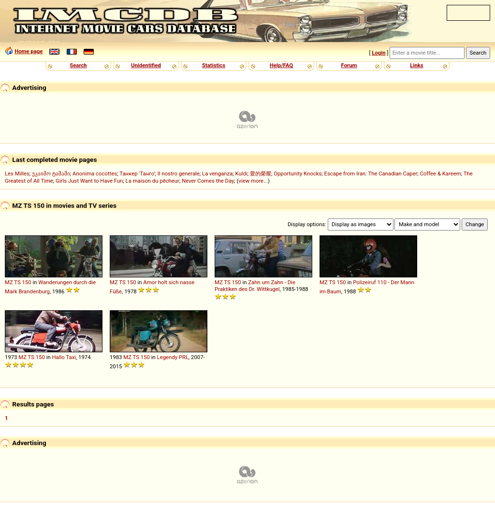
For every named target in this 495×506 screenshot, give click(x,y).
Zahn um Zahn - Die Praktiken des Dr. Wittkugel (255, 285)
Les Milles (17, 173)
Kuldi (241, 173)
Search (78, 65)
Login (378, 52)
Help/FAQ (281, 65)
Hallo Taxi (64, 357)
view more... (253, 180)
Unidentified (146, 65)
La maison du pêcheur (152, 180)
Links (416, 65)
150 (26, 282)
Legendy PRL (173, 357)
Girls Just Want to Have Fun (89, 180)
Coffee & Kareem (440, 173)
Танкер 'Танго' (137, 173)
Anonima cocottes (95, 173)
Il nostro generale (179, 173)
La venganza (217, 173)
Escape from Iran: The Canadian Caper (371, 173)
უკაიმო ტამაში (51, 173)
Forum (349, 65)
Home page (29, 51)
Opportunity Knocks (297, 173)
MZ (9, 282)
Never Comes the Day (208, 180)
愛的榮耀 (260, 173)
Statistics (213, 65)
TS (17, 282)
